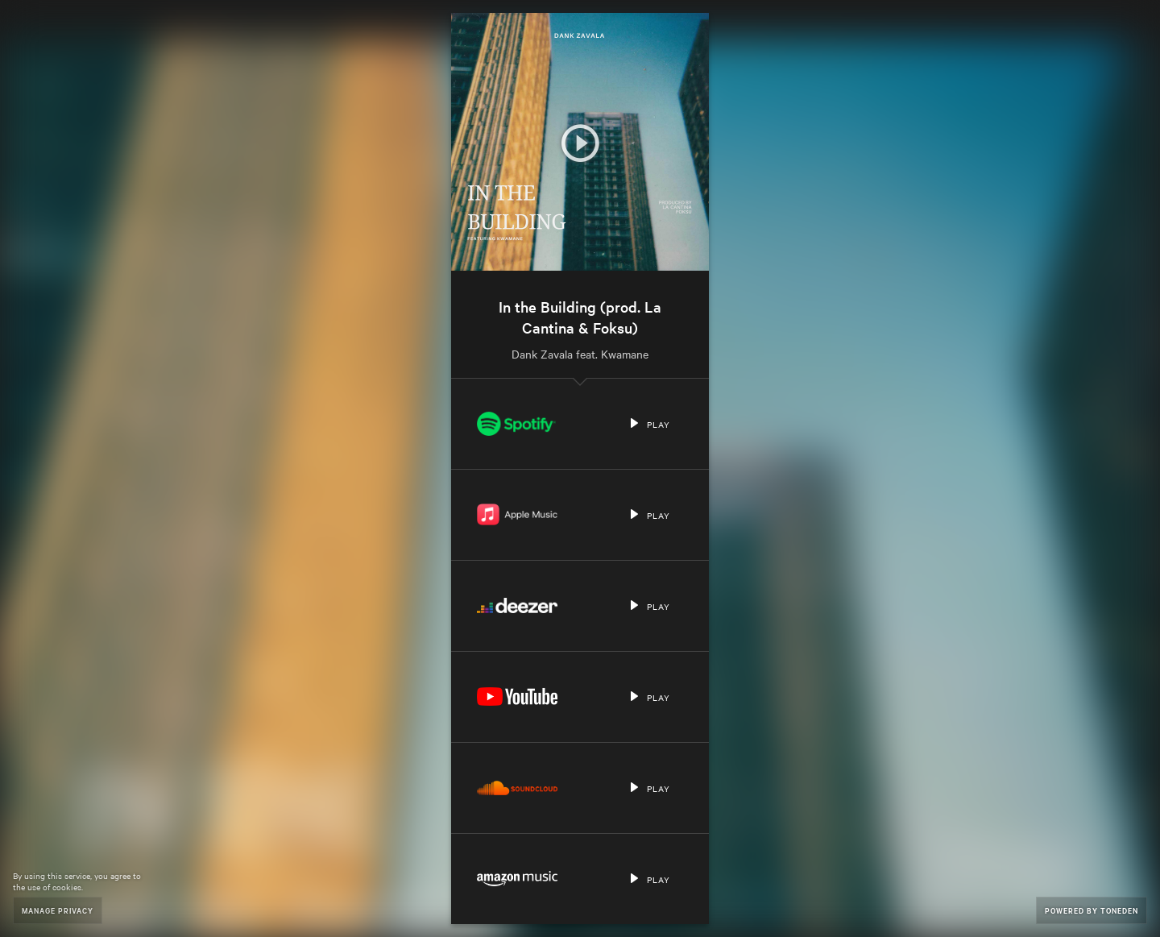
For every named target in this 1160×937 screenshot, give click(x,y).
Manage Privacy (57, 910)
